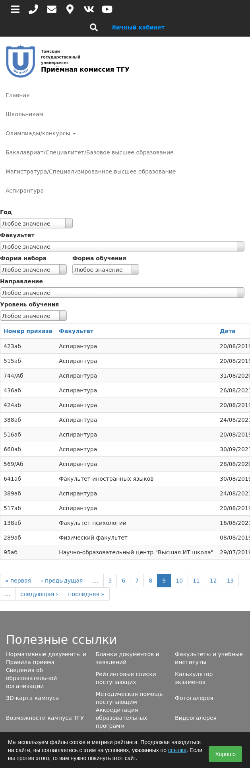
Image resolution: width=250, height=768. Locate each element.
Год (6, 212)
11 (196, 580)
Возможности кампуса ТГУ (45, 718)
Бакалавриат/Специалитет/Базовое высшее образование (90, 152)
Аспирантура (25, 190)
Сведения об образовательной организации (31, 678)
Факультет (17, 235)
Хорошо (225, 754)
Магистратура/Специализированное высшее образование (91, 171)
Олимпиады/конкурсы (41, 133)
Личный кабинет (138, 27)
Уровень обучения (29, 304)
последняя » (86, 594)
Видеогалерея (196, 718)
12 (213, 580)
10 (179, 580)
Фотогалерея (194, 698)
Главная (17, 95)
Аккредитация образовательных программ (121, 718)
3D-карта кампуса (32, 698)
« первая (18, 580)
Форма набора (23, 258)
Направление (21, 281)
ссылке (177, 750)
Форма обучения (99, 258)
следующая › (39, 594)
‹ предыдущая (62, 580)
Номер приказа (28, 331)
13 (230, 580)
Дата (227, 331)
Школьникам (24, 114)
